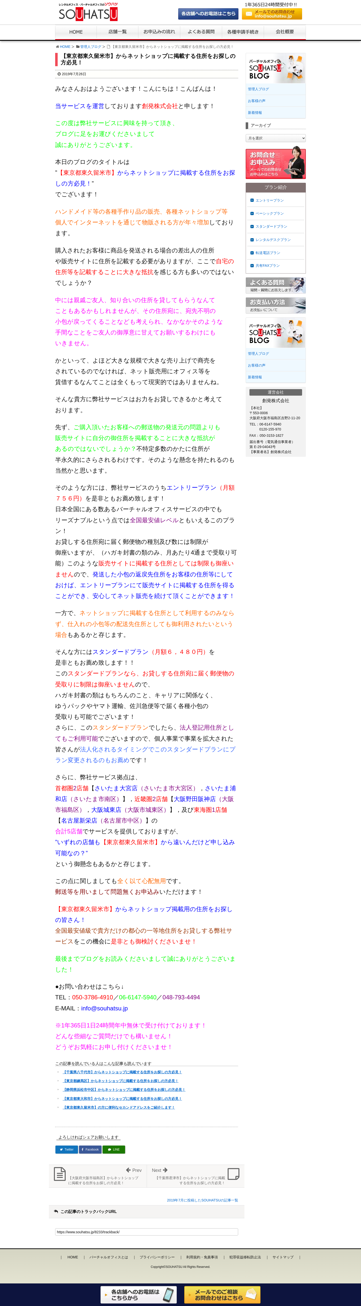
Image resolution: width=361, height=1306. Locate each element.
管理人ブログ (90, 47)
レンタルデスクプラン (273, 240)
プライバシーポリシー (157, 1257)
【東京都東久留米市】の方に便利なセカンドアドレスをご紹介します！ (119, 1107)
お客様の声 (256, 101)
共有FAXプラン (268, 266)
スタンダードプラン (271, 226)
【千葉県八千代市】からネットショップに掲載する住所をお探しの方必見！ (122, 1072)
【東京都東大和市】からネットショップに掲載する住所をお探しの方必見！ (122, 1099)
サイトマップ (283, 1257)
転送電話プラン (268, 253)
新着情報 (255, 113)
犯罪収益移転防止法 (245, 1257)
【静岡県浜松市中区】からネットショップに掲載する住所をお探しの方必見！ (124, 1090)
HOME (65, 47)
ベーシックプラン (270, 213)
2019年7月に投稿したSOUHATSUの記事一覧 (202, 1200)
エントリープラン (270, 200)
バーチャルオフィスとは (108, 1257)
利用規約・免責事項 (202, 1257)
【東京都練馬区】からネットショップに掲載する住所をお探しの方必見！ (120, 1081)
